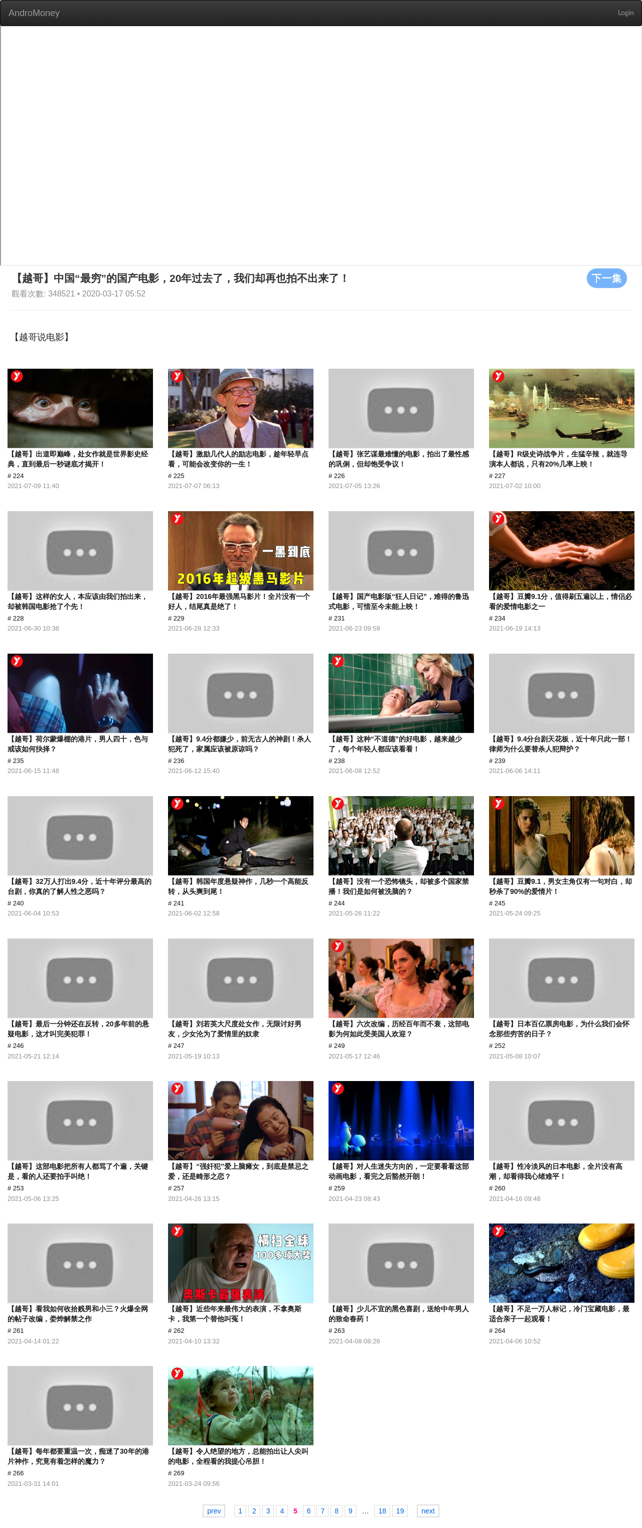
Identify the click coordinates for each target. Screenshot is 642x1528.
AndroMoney (34, 13)
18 (382, 1511)
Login (626, 13)
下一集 (607, 277)
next (427, 1511)
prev (214, 1511)
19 (400, 1511)
